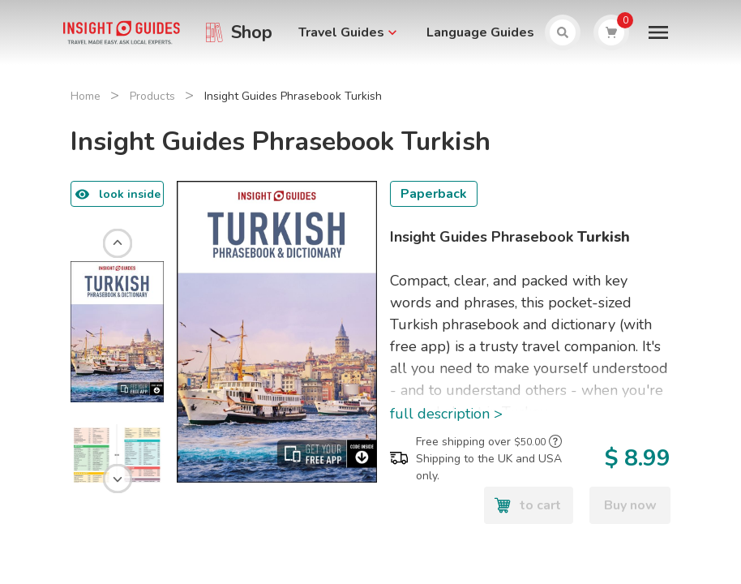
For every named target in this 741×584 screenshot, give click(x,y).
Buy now (630, 505)
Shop (251, 32)
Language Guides (480, 32)
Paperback (433, 194)
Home (86, 96)
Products (152, 96)
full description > (446, 413)
